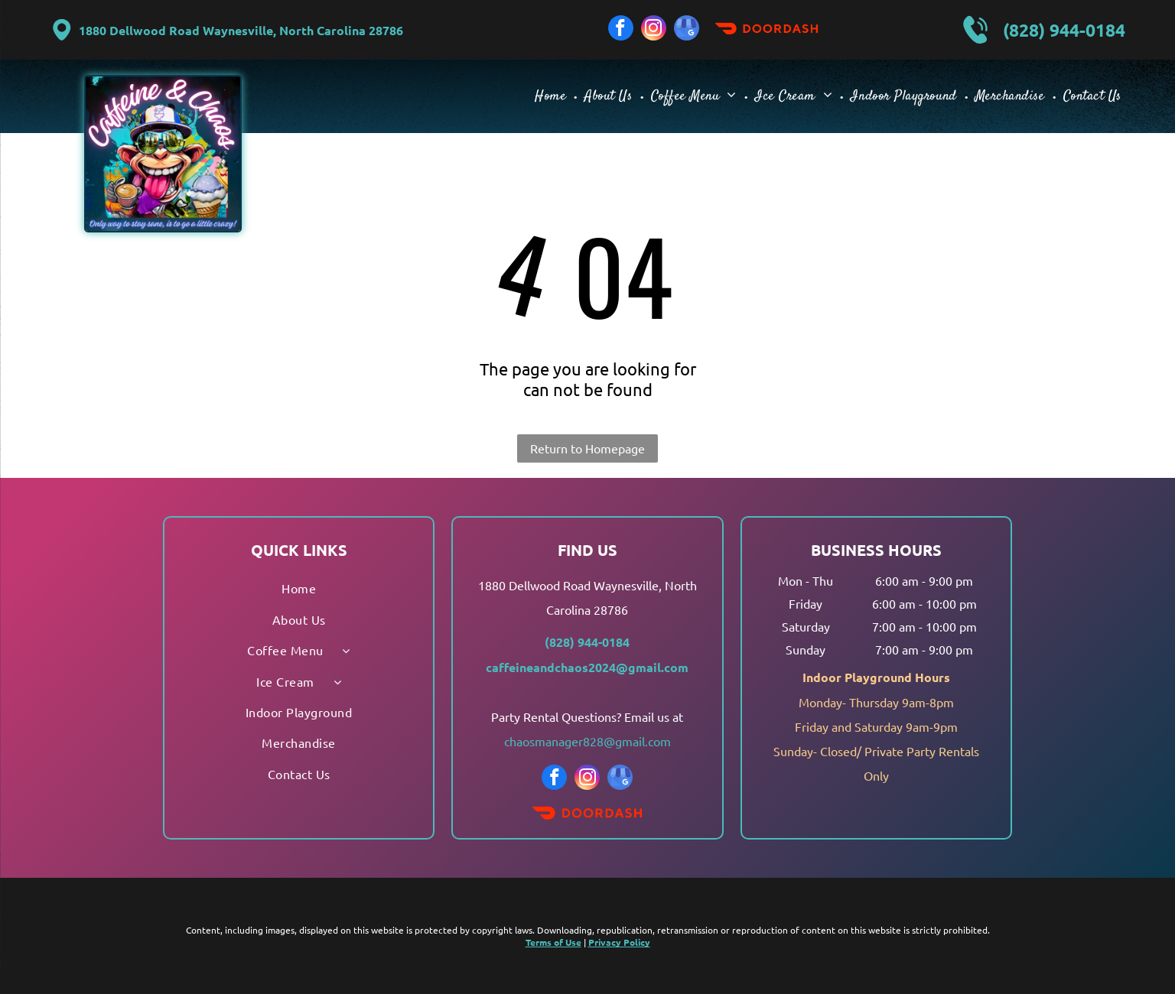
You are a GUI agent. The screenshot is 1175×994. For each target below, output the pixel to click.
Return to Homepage (587, 448)
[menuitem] (552, 96)
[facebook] (620, 29)
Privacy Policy (619, 942)
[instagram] (653, 29)
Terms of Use (553, 942)
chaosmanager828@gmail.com (587, 741)
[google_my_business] (686, 29)
